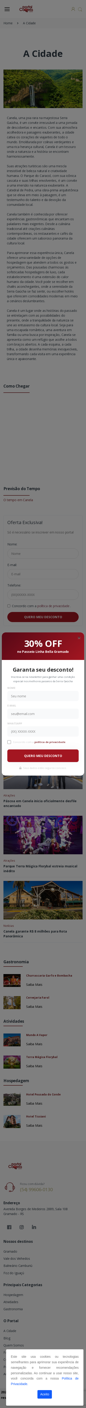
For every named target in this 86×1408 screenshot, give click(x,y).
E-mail (11, 705)
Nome (11, 688)
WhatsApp (14, 723)
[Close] (79, 637)
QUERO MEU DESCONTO (43, 756)
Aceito (44, 1394)
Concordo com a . (40, 741)
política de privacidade (50, 742)
